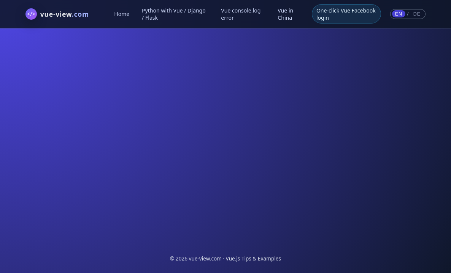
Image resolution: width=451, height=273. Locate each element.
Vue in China (285, 14)
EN (398, 14)
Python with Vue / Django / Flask (174, 14)
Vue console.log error (240, 14)
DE (417, 14)
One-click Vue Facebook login (346, 14)
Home (121, 13)
